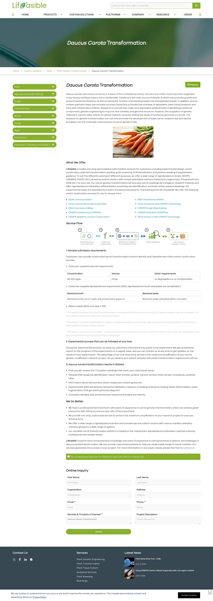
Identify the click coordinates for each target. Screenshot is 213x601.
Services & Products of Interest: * (85, 514)
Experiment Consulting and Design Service (33, 145)
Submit (98, 532)
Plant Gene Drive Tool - (148, 559)
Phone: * (141, 502)
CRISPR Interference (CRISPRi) (84, 212)
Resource (165, 14)
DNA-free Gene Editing (80, 208)
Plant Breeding (85, 576)
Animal (17, 116)
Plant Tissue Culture (87, 568)
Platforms (116, 14)
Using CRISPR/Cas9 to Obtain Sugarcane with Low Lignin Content (164, 570)
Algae (17, 130)
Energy (17, 123)
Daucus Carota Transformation (98, 520)
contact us (188, 448)
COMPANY (141, 14)
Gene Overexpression (80, 199)
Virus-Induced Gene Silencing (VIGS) (87, 204)
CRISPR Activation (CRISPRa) (153, 212)
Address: (141, 489)
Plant (49, 71)
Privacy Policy (39, 597)
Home (25, 14)
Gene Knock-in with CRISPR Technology (159, 216)
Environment (20, 137)
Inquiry (194, 84)
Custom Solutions (85, 14)
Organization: (74, 489)
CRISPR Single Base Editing (152, 208)
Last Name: (143, 477)
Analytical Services (87, 572)
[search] (196, 6)
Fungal (17, 101)
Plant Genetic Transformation (72, 71)
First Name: (73, 477)
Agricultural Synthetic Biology (28, 94)
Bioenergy (82, 580)
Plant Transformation (88, 563)
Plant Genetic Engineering (91, 559)
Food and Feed (21, 108)
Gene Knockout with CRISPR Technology (159, 204)
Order (188, 14)
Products (53, 14)
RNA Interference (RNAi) (150, 199)
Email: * (71, 502)
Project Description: (147, 514)
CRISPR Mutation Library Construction (88, 216)
